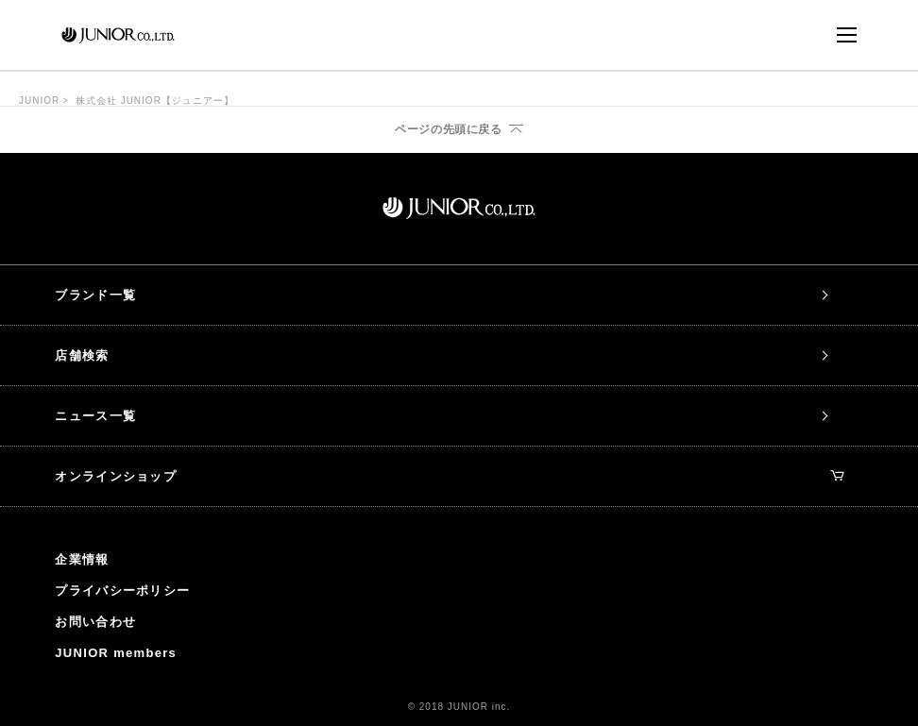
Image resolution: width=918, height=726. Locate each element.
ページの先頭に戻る (448, 129)
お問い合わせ (95, 622)
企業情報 (82, 559)
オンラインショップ (449, 476)
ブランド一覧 (95, 295)
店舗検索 (82, 355)
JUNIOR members (116, 653)
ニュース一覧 (95, 416)
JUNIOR (39, 100)
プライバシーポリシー (122, 590)
